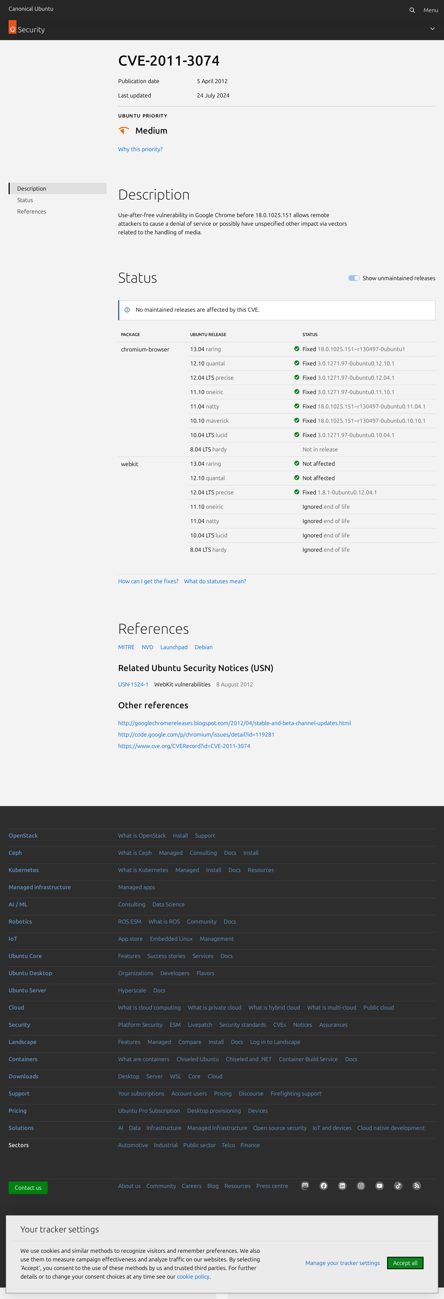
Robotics (20, 921)
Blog (213, 1186)
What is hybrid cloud (274, 1007)
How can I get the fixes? (148, 581)
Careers (192, 1186)
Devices (258, 1110)
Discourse (251, 1093)
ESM (175, 1024)
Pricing (223, 1093)
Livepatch (200, 1024)
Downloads (23, 1076)
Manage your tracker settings (342, 1263)
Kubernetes (24, 870)
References (31, 211)
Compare (190, 1042)
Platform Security (140, 1024)
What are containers (143, 1059)
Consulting (203, 852)
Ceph (15, 852)
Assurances (333, 1024)
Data (135, 1128)
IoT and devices (332, 1128)
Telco (228, 1145)
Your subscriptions (141, 1093)
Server (154, 1076)
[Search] (412, 10)
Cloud (16, 1007)
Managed (171, 852)
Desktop (128, 1076)
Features (129, 956)
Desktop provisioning (214, 1110)
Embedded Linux (171, 938)
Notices (302, 1024)
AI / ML (18, 904)
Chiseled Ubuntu (198, 1059)
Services (203, 956)
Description (31, 188)
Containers (23, 1059)
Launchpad (174, 647)
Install (180, 835)
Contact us (28, 1187)
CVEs (279, 1024)
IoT (13, 938)
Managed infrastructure (40, 887)
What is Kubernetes (143, 870)
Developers (174, 973)
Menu (431, 10)
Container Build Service (308, 1059)
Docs (230, 852)
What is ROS (164, 921)
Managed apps (136, 887)
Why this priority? (140, 149)
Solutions (21, 1128)
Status (25, 200)
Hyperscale (132, 990)
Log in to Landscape (275, 1042)
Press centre (272, 1186)
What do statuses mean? (215, 581)
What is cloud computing (149, 1007)
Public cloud (378, 1007)
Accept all (405, 1263)
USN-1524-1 (133, 684)
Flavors (205, 973)
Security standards (242, 1024)
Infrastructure (164, 1128)
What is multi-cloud (331, 1007)
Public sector (199, 1145)
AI (120, 1128)
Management (217, 938)
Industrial (166, 1145)
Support (205, 835)
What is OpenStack (142, 835)
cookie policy (193, 1276)
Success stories (166, 956)
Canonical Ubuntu (31, 8)
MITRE (126, 647)
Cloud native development (391, 1128)
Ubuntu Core (25, 956)
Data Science (169, 904)
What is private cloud (214, 1007)
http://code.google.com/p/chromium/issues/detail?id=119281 (196, 734)
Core (194, 1076)
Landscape (23, 1042)
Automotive (133, 1145)
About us (129, 1186)
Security (19, 1024)
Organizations (135, 973)
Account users (189, 1093)
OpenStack (23, 835)
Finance (250, 1145)
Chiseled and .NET (249, 1059)
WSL (175, 1076)
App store (130, 938)
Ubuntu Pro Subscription (149, 1110)
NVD (147, 647)
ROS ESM (129, 921)
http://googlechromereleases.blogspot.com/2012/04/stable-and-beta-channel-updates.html (234, 723)
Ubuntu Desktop (30, 973)
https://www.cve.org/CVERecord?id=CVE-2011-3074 (184, 746)
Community (202, 921)
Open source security (280, 1128)
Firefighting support (296, 1093)
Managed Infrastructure (217, 1128)
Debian (204, 647)
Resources (261, 870)
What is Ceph (135, 852)
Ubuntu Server (27, 990)
